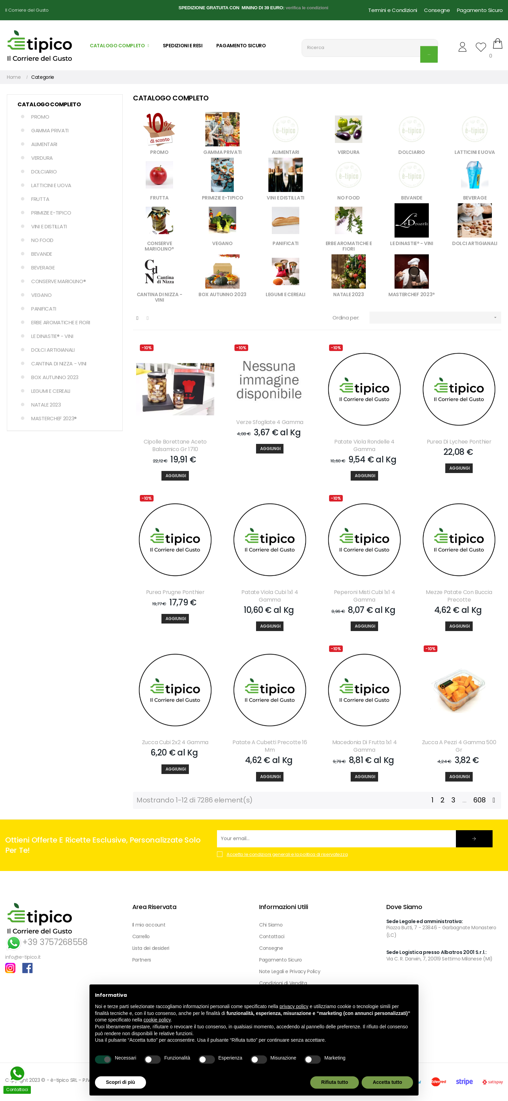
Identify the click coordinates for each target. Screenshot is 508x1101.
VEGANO (41, 295)
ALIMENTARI (44, 144)
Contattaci (272, 936)
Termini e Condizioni (392, 10)
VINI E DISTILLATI (49, 226)
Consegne (437, 10)
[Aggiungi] (175, 476)
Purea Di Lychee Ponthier (459, 442)
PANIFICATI (43, 308)
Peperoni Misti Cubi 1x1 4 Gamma (364, 596)
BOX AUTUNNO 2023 (54, 377)
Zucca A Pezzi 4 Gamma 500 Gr (459, 746)
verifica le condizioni (307, 7)
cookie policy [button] (157, 1020)
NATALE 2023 (46, 404)
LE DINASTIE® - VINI (52, 336)
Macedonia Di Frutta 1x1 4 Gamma (364, 746)
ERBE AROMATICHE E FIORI (60, 322)
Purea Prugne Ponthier (175, 592)
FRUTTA (40, 199)
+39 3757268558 (46, 942)
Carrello (141, 936)
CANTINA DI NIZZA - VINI (58, 363)
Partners (142, 959)
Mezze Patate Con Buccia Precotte (459, 596)
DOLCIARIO (44, 171)
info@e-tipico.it (23, 957)
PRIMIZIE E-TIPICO (51, 212)
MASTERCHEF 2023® (54, 418)
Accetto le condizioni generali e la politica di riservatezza (287, 854)
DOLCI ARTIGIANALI (53, 349)
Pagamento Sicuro (480, 10)
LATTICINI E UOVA (51, 185)
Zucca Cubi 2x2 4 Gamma (175, 742)
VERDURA (42, 157)
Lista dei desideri (151, 948)
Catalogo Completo (49, 104)
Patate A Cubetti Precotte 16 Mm (269, 746)
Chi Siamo (270, 924)
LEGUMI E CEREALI (50, 391)
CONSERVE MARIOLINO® (58, 281)
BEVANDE (41, 253)
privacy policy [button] (294, 1006)
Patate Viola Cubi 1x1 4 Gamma (269, 596)
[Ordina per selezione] (435, 318)
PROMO (40, 116)
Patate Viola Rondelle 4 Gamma (364, 445)
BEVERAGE (43, 267)
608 (479, 800)
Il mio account (149, 924)
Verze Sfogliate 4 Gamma (269, 422)
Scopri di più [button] (120, 1082)
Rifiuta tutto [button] (334, 1082)
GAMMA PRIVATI (50, 130)
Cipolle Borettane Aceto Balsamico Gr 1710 (175, 445)
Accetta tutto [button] (387, 1082)
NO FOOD (42, 240)
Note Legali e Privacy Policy (289, 971)
